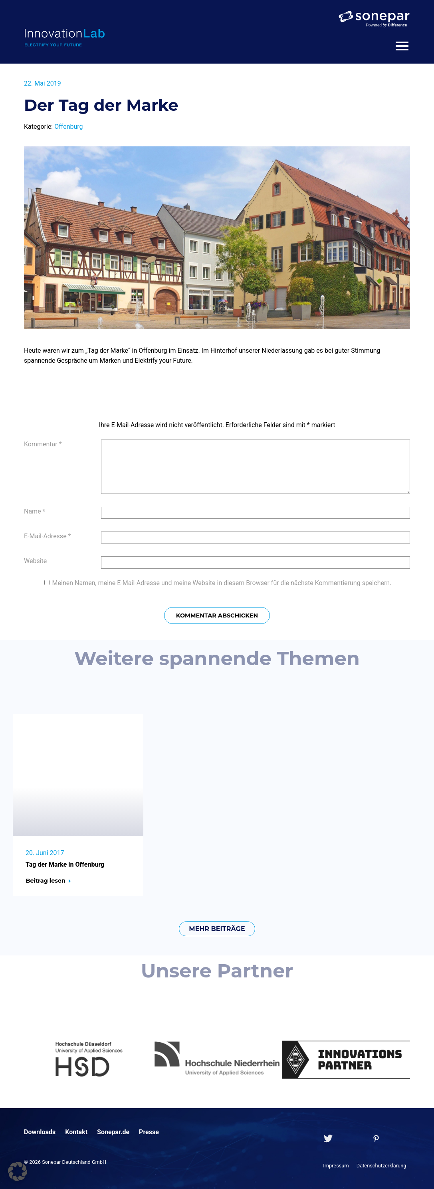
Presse (149, 1132)
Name (35, 511)
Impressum (336, 1166)
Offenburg (68, 126)
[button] (17, 1171)
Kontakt (76, 1132)
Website (35, 561)
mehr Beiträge (217, 929)
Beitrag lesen (45, 880)
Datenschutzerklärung (381, 1166)
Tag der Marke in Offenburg (65, 864)
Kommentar (43, 444)
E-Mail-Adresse (47, 536)
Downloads (39, 1132)
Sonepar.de (113, 1132)
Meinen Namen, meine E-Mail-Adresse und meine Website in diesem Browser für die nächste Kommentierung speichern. (222, 583)
